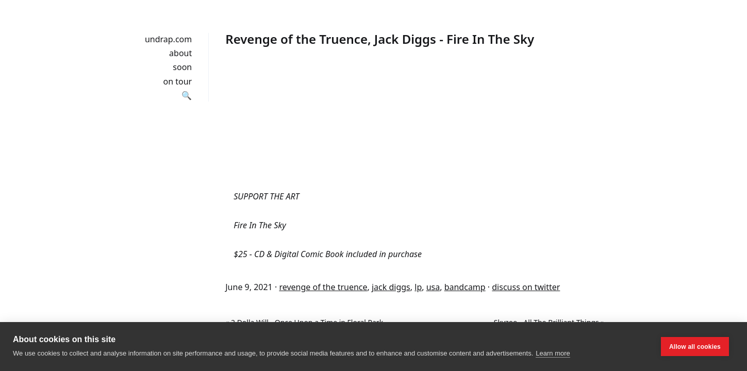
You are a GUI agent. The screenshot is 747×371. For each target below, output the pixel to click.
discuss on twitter (526, 287)
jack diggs (391, 287)
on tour (177, 81)
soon (182, 67)
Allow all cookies (695, 346)
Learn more (553, 353)
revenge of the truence (323, 287)
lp (418, 287)
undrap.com (168, 39)
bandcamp (465, 287)
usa (433, 287)
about (180, 53)
